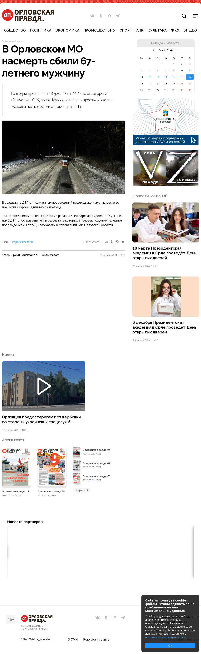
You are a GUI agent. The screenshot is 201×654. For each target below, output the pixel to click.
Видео (190, 30)
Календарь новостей (165, 43)
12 (149, 77)
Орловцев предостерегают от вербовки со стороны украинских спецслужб (41, 419)
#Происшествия (22, 242)
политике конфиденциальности (166, 637)
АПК (140, 30)
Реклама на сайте (96, 639)
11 (141, 77)
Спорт (126, 30)
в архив (82, 490)
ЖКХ (175, 30)
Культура (157, 30)
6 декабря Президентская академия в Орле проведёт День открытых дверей (164, 327)
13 (157, 77)
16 (181, 77)
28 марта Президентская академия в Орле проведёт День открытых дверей (164, 253)
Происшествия (99, 30)
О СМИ (73, 639)
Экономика (67, 30)
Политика (40, 30)
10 (190, 70)
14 (165, 77)
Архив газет (13, 439)
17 (190, 77)
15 (173, 77)
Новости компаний (149, 195)
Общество (15, 30)
